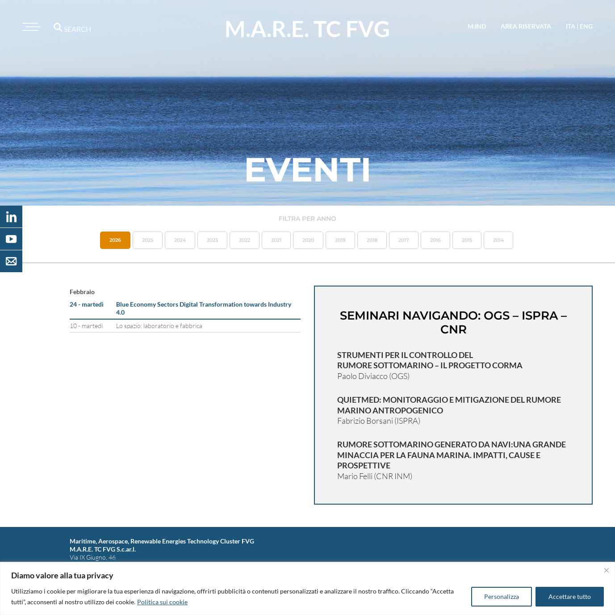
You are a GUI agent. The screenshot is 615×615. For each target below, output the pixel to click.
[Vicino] (606, 570)
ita (570, 26)
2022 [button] (244, 240)
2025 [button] (147, 240)
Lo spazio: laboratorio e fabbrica (159, 325)
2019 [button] (340, 240)
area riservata (526, 26)
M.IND (477, 26)
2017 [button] (403, 240)
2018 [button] (372, 240)
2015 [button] (467, 240)
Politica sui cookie (162, 602)
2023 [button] (212, 240)
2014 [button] (498, 240)
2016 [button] (435, 240)
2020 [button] (308, 240)
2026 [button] (115, 240)
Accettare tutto (569, 596)
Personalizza (501, 596)
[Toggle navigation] (30, 26)
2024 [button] (180, 240)
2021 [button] (276, 240)
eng (586, 26)
